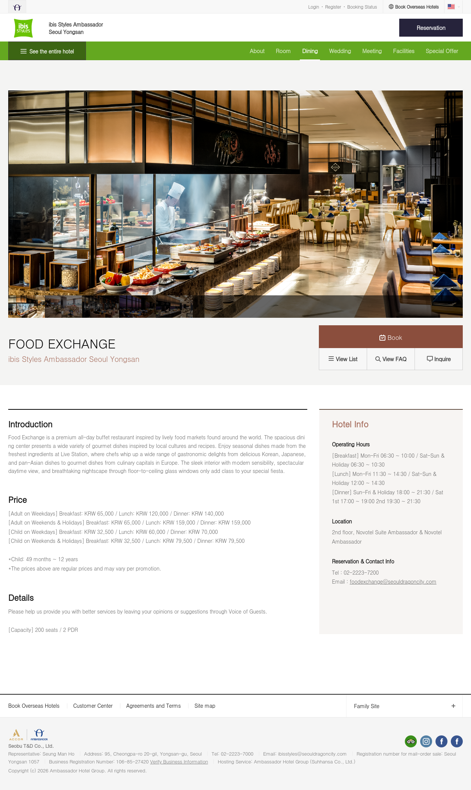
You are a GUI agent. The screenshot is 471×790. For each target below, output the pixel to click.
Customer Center (93, 705)
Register (333, 6)
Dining (310, 51)
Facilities (403, 51)
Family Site (362, 706)
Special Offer (442, 51)
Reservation (431, 27)
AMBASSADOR (64, 735)
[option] (26, 306)
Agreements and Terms (153, 705)
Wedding (340, 51)
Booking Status (362, 6)
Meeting (372, 51)
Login (313, 6)
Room (283, 51)
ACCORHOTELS (27, 735)
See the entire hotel (52, 51)
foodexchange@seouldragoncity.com (393, 581)
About (257, 51)
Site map (204, 705)
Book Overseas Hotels (33, 705)
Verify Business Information (179, 761)
